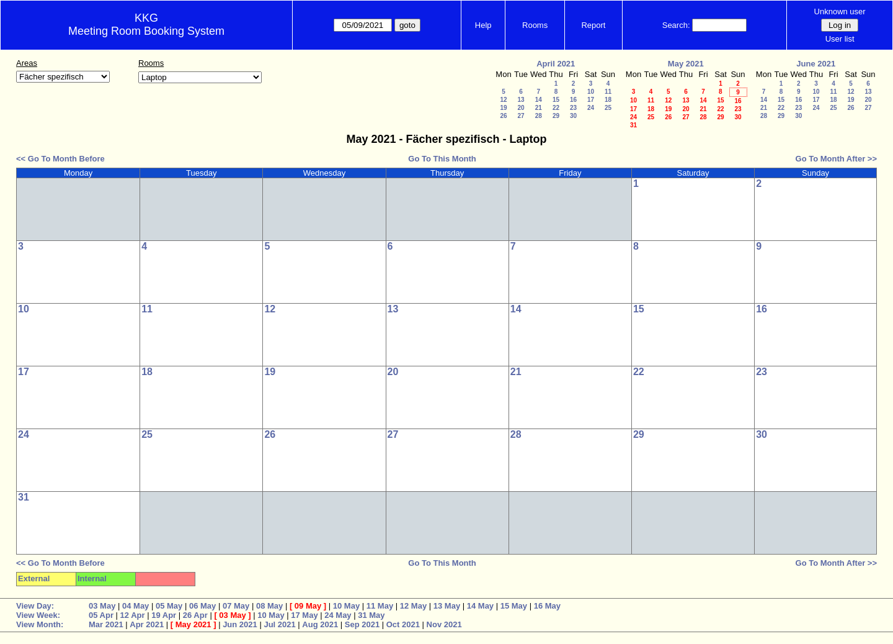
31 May (371, 615)
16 (573, 99)
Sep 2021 (362, 624)
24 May (337, 615)
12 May (413, 605)
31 (633, 125)
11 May (380, 605)
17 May (304, 615)
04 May (135, 605)
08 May (269, 605)
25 (608, 107)
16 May (547, 605)
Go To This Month (442, 158)
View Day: (35, 605)
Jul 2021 (279, 624)
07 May (236, 605)
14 (538, 99)
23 (573, 107)
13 (520, 99)
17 (590, 99)
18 (608, 99)
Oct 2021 (403, 624)
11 (608, 91)
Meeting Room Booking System (146, 31)
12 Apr (132, 615)
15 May (513, 605)
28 (538, 115)
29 (556, 115)
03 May (102, 605)
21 (538, 107)
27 (520, 115)
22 (556, 107)
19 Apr (163, 615)
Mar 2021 (106, 624)
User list (840, 38)
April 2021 (555, 63)
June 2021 (815, 63)
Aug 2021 (320, 624)
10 (590, 91)
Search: (676, 25)
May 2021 (686, 63)
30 (573, 115)
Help (483, 25)
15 (556, 99)
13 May (446, 605)
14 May (480, 605)
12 (503, 99)
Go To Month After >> (836, 158)
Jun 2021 (240, 624)
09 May (308, 605)
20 (520, 107)
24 (590, 107)
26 (503, 115)
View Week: (38, 615)
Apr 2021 (147, 624)
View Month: (39, 624)
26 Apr (195, 615)
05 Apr (101, 615)
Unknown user (840, 11)
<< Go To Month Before (60, 158)
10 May (346, 605)
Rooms (535, 25)
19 (503, 107)
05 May (169, 605)
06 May (202, 605)
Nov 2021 (444, 624)
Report (593, 25)
